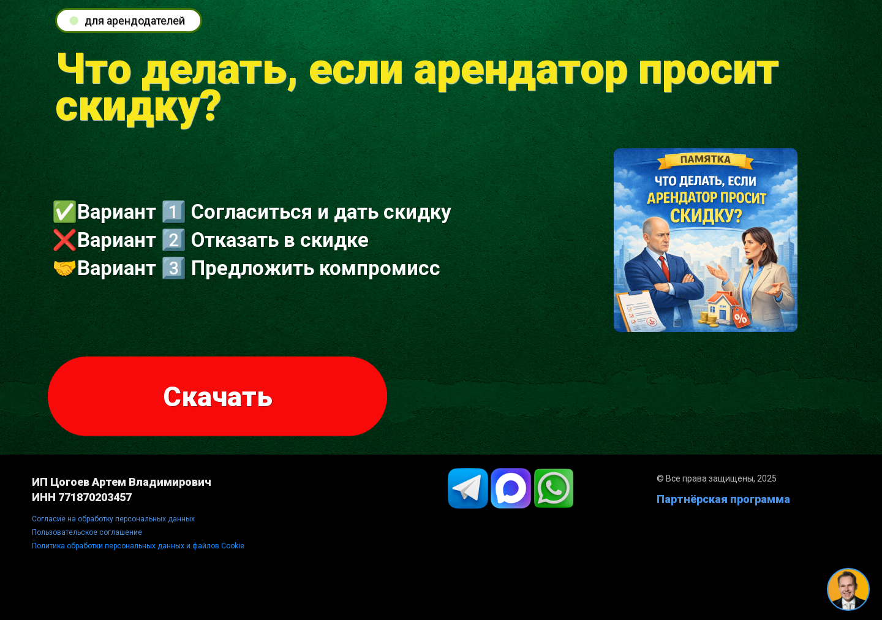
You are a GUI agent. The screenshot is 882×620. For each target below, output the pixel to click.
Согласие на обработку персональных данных (113, 519)
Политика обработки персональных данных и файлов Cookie (138, 546)
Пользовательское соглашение (87, 532)
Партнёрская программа (723, 499)
